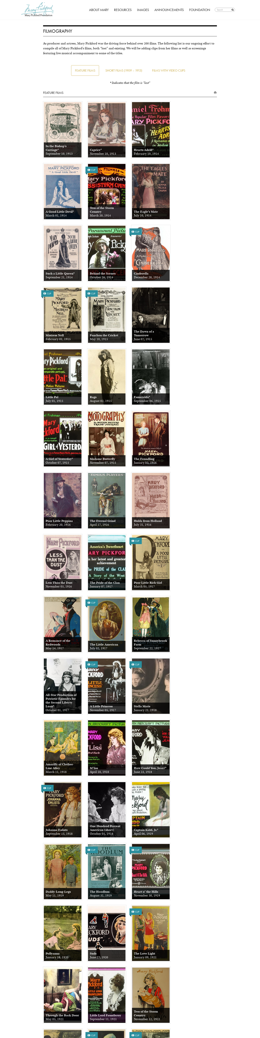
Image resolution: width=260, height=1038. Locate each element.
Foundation (199, 10)
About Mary (99, 10)
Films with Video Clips (168, 70)
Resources (123, 10)
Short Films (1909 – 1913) (123, 70)
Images (143, 10)
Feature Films (85, 70)
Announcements (169, 10)
